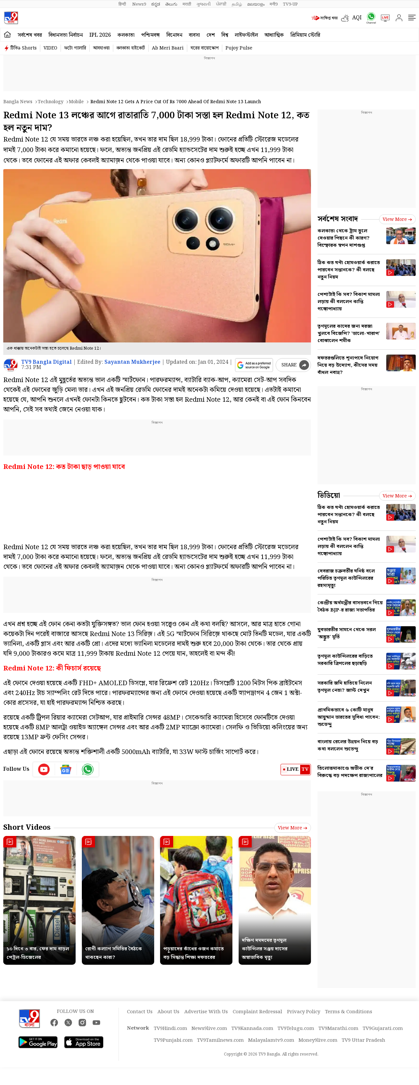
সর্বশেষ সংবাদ (338, 219)
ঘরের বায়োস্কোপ (205, 48)
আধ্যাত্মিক (274, 35)
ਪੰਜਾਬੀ (221, 4)
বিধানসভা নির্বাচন (65, 35)
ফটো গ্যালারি (75, 48)
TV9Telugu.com (296, 1029)
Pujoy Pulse (239, 48)
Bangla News (17, 102)
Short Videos (26, 827)
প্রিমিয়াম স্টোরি (305, 35)
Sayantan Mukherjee (132, 362)
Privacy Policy (303, 1012)
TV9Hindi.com (170, 1029)
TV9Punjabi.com (173, 1040)
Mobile (76, 102)
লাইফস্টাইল (246, 35)
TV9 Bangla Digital (46, 362)
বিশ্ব (224, 35)
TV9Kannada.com (252, 1029)
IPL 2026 (100, 35)
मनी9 (274, 4)
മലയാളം (255, 4)
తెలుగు (171, 4)
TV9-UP (290, 4)
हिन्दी (122, 4)
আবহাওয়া (101, 48)
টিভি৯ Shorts (23, 48)
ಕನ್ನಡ (155, 4)
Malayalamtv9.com (271, 1040)
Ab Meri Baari (168, 48)
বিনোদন (174, 35)
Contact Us (140, 1012)
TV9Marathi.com (338, 1029)
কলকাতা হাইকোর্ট (131, 48)
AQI (357, 18)
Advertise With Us (206, 1012)
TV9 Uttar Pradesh (363, 1040)
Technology (51, 102)
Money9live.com (318, 1040)
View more (292, 828)
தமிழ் (237, 4)
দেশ (211, 35)
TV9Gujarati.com (383, 1029)
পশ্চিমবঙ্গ (150, 35)
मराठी (187, 4)
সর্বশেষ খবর (30, 35)
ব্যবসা (194, 35)
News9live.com (209, 1029)
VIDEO (50, 48)
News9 (139, 4)
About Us (168, 1012)
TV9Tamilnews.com (220, 1040)
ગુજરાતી (203, 4)
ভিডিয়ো (329, 495)
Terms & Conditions (348, 1012)
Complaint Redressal (257, 1012)
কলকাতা (126, 35)
